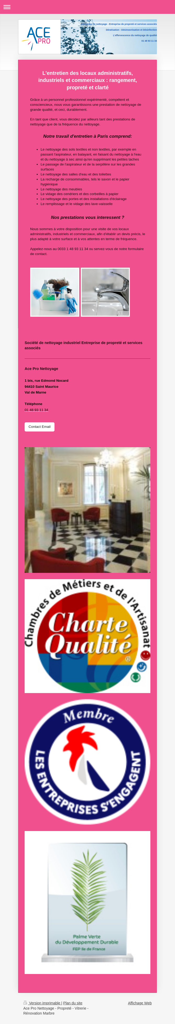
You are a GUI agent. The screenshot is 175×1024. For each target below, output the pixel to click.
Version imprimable (42, 1003)
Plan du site (72, 1003)
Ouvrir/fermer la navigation (87, 7)
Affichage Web (140, 1003)
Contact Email (40, 427)
